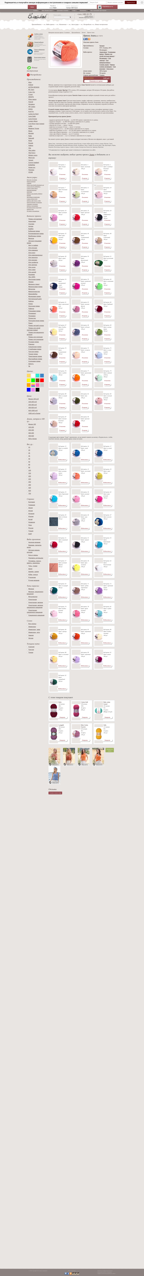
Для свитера (32, 265)
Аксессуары (75, 24)
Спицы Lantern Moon (32, 188)
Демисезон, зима (34, 629)
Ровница (31, 344)
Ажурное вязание (34, 542)
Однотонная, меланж (35, 602)
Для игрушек (32, 248)
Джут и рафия (33, 245)
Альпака (31, 224)
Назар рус (31, 167)
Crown (30, 94)
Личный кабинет (38, 42)
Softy (105, 725)
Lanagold (61, 725)
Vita (29, 148)
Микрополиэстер (34, 291)
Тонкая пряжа (33, 354)
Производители (36, 24)
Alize (30, 82)
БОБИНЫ (31, 165)
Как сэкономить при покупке (98, 10)
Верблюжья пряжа (34, 236)
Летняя (30, 638)
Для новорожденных (35, 255)
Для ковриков (33, 250)
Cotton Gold (84, 702)
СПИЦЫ (29, 183)
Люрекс (30, 282)
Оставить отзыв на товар (55, 793)
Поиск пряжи (57, 15)
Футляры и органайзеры (33, 211)
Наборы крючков (31, 181)
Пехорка (31, 170)
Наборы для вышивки (32, 206)
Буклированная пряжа (36, 233)
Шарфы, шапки (33, 571)
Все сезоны (32, 624)
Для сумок (31, 269)
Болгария (31, 502)
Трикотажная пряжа (35, 356)
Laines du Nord (33, 114)
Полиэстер (32, 318)
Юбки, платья (33, 574)
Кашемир (31, 274)
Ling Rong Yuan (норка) (36, 124)
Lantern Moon (33, 121)
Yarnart (30, 160)
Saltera (30, 145)
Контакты (83, 10)
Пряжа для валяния (35, 219)
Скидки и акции (38, 34)
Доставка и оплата (62, 10)
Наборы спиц (30, 209)
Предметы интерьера (35, 558)
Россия (30, 528)
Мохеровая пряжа (34, 296)
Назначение (62, 24)
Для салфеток (33, 262)
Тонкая (30, 652)
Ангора (30, 226)
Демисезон (32, 627)
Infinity (30, 109)
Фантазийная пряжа (35, 359)
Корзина (108, 6)
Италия (30, 516)
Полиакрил (32, 313)
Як (29, 366)
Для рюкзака (32, 260)
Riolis (30, 140)
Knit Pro (31, 111)
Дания (30, 508)
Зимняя (31, 635)
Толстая (31, 649)
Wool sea (31, 157)
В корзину (62, 178)
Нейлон (31, 301)
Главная (35, 10)
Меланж (31, 589)
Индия (30, 511)
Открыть (62, 717)
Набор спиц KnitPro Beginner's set (35, 185)
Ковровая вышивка (32, 190)
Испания (31, 513)
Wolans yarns (32, 155)
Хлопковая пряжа (34, 361)
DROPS (31, 97)
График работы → (89, 16)
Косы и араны (33, 555)
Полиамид (31, 316)
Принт (30, 323)
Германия (31, 505)
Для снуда (31, 267)
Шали (30, 569)
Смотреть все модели (109, 750)
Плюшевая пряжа (34, 311)
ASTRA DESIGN (33, 87)
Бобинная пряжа (34, 231)
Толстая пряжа (33, 351)
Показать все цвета (96, 81)
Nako (30, 136)
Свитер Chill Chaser (72, 7)
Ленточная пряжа (34, 279)
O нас (74, 10)
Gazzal (30, 102)
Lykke (30, 126)
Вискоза (31, 238)
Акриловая (32, 221)
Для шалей (32, 272)
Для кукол (31, 253)
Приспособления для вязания (34, 202)
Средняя (31, 647)
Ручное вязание (33, 580)
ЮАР (30, 534)
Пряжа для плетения (35, 337)
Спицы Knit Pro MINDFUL (33, 186)
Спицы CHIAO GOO (32, 199)
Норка (30, 304)
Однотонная (32, 599)
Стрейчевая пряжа (34, 349)
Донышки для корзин (32, 204)
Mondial (31, 133)
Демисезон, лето (34, 632)
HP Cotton (31, 106)
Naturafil (31, 138)
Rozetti (30, 143)
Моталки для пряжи (32, 179)
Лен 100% (31, 277)
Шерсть (31, 364)
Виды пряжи (50, 24)
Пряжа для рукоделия (35, 339)
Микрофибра (32, 294)
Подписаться (62, 459)
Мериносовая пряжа (35, 287)
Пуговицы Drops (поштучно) (34, 207)
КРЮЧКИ (29, 192)
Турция (30, 531)
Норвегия (31, 522)
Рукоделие (32, 577)
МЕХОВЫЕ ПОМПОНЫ (33, 197)
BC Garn (31, 89)
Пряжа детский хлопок (36, 325)
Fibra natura (32, 99)
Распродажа (88, 24)
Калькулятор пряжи (39, 57)
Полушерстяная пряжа (36, 320)
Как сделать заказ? (47, 10)
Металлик (31, 289)
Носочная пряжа (34, 306)
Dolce (59, 702)
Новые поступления (101, 24)
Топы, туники (32, 566)
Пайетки (31, 308)
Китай (30, 519)
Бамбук (30, 229)
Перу (30, 525)
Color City (31, 92)
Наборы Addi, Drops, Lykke (34, 200)
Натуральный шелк (34, 299)
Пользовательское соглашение (105, 1272)
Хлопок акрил (104, 64)
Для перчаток (33, 257)
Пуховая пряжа (33, 342)
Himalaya (31, 104)
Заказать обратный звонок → (86, 17)
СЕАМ (30, 172)
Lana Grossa (32, 119)
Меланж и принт (33, 284)
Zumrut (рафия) (33, 162)
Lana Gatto (32, 116)
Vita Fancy (31, 153)
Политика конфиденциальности (105, 1270)
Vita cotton (31, 150)
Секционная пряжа (34, 347)
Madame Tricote (33, 128)
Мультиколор (32, 596)
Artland (30, 85)
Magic (30, 131)
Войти (32, 7)
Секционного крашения (36, 615)
